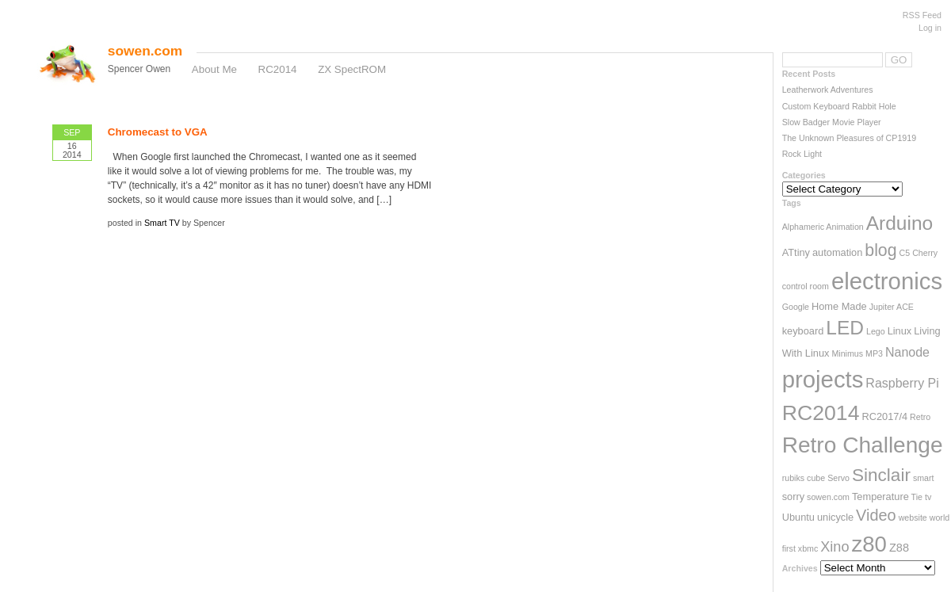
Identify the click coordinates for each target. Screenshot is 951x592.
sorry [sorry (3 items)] (793, 496)
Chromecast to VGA (158, 132)
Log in (930, 27)
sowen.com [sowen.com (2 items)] (828, 497)
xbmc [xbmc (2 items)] (808, 548)
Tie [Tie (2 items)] (916, 497)
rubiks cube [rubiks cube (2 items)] (804, 478)
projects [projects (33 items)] (823, 379)
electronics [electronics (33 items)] (886, 281)
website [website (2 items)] (913, 517)
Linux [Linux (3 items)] (900, 331)
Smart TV (162, 222)
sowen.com (145, 51)
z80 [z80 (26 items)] (869, 544)
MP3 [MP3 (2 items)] (874, 353)
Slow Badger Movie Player (831, 122)
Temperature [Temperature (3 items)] (880, 496)
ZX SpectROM (352, 69)
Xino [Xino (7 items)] (834, 547)
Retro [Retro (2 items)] (920, 417)
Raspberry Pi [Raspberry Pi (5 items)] (901, 383)
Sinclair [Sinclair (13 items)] (881, 475)
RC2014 (277, 69)
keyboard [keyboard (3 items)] (803, 331)
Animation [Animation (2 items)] (844, 226)
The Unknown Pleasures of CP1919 (849, 138)
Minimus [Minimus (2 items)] (847, 353)
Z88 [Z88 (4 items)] (899, 547)
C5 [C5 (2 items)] (905, 253)
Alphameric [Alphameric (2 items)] (803, 226)
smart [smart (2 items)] (923, 478)
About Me (214, 69)
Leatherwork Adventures (827, 89)
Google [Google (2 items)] (795, 306)
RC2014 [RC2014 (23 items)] (821, 413)
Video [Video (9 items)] (876, 515)
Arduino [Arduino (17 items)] (900, 223)
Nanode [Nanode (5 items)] (907, 352)
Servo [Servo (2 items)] (838, 478)
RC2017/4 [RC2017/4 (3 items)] (884, 416)
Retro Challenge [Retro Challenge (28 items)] (862, 445)
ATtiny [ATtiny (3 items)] (796, 252)
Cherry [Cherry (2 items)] (925, 253)
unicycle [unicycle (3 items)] (835, 517)
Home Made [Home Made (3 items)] (839, 306)
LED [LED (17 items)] (845, 327)
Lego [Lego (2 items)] (875, 331)
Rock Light (802, 154)
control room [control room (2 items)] (805, 286)
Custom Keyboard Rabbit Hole (839, 106)
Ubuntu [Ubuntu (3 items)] (798, 517)
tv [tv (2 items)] (928, 497)
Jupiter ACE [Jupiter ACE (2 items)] (891, 306)
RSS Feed (922, 15)
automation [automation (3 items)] (837, 252)
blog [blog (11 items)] (880, 250)
